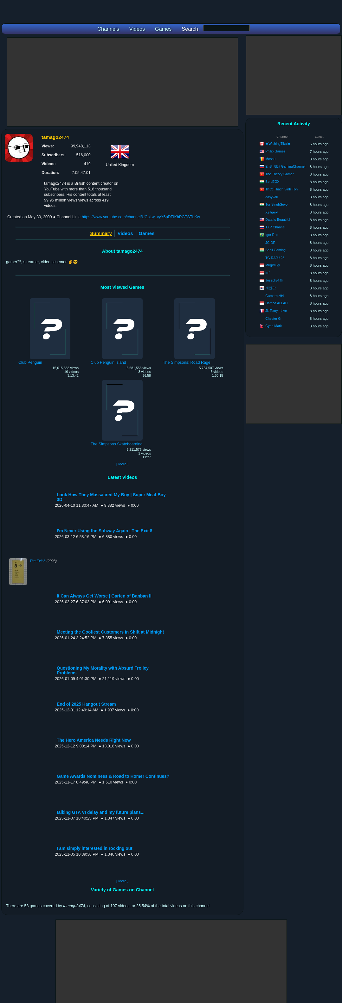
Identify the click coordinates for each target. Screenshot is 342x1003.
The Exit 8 (37, 561)
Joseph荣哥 (274, 280)
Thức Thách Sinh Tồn (281, 189)
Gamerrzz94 (274, 296)
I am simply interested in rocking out (94, 848)
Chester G (273, 318)
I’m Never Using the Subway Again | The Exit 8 (104, 531)
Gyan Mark (273, 326)
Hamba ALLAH (276, 303)
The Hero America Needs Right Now (94, 740)
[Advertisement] (122, 82)
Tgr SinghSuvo (276, 204)
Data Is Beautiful (277, 219)
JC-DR (270, 243)
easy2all (271, 197)
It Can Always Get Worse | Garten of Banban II (104, 596)
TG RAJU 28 (274, 258)
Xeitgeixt (271, 212)
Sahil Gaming (275, 250)
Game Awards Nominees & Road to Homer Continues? (113, 776)
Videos (125, 233)
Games (147, 233)
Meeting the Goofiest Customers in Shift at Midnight (110, 632)
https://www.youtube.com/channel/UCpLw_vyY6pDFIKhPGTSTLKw (141, 217)
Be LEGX (272, 181)
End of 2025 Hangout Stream (86, 704)
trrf (267, 273)
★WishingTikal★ (278, 143)
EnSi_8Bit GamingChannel (285, 166)
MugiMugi (272, 265)
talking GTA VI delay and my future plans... (101, 812)
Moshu (270, 159)
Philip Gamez (275, 151)
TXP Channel (275, 227)
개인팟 (270, 288)
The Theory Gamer (279, 174)
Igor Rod (271, 235)
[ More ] (122, 464)
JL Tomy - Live (276, 311)
